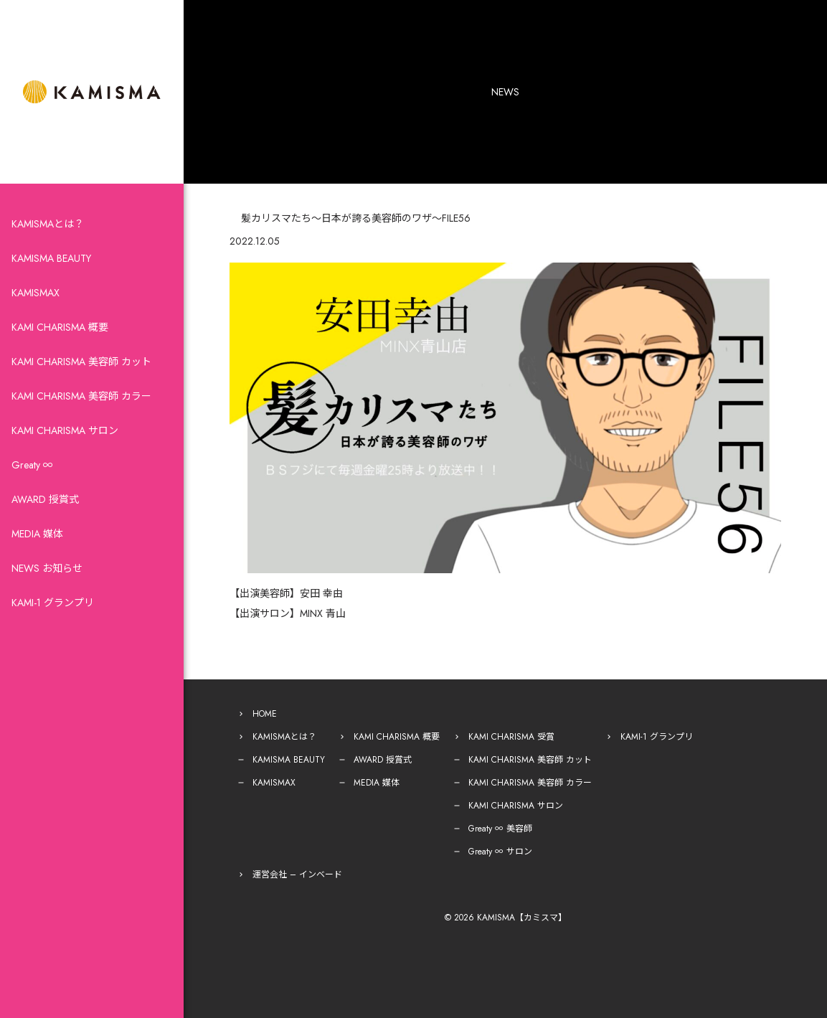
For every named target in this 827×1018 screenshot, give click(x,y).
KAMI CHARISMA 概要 (59, 327)
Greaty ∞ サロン (500, 851)
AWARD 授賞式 (45, 499)
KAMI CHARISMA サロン (64, 430)
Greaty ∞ (32, 465)
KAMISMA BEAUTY (51, 258)
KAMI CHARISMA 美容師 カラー (81, 396)
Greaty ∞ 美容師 (500, 828)
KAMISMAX (35, 293)
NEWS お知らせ (46, 568)
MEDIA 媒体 (37, 534)
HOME (264, 713)
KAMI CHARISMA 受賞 (511, 736)
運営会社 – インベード (297, 874)
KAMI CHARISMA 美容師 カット (81, 361)
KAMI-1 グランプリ (52, 602)
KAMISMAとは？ (47, 224)
